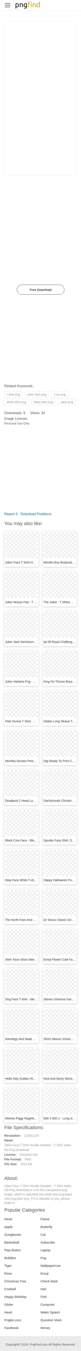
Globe (8, 1304)
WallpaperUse (51, 1265)
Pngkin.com (12, 1320)
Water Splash (50, 1312)
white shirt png (16, 402)
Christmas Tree (15, 1281)
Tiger (8, 1265)
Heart (8, 1219)
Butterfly (46, 1227)
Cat (43, 1234)
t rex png (60, 394)
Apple (8, 1227)
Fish (44, 1297)
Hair (44, 1289)
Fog (43, 1258)
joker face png (36, 394)
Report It (10, 514)
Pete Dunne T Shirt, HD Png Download (31, 721)
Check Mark (49, 1281)
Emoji (45, 1273)
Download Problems (36, 514)
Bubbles (10, 1258)
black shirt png (43, 402)
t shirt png (13, 394)
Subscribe (48, 1242)
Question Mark (51, 1320)
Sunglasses (12, 1234)
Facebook (11, 1328)
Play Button (12, 1250)
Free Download (41, 290)
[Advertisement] (40, 61)
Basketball (11, 1242)
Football (10, 1289)
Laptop (46, 1250)
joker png (67, 402)
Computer (48, 1304)
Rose (8, 1273)
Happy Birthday (15, 1297)
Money (45, 1328)
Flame (45, 1219)
